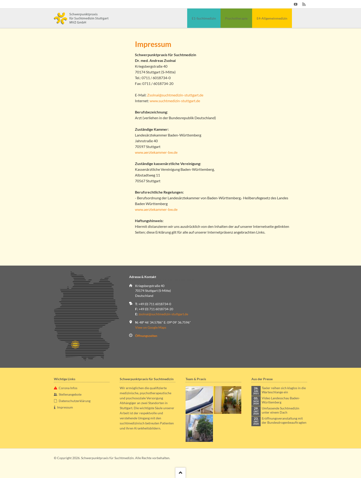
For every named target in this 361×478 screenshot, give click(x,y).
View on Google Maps (150, 327)
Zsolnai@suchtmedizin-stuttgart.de (175, 95)
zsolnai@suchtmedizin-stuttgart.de (163, 314)
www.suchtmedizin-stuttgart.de (175, 100)
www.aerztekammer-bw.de (156, 152)
